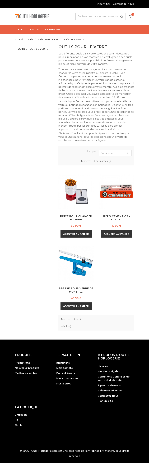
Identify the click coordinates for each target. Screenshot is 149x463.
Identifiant (63, 362)
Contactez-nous (123, 3)
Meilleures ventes (26, 373)
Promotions (22, 362)
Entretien (21, 414)
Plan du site (105, 400)
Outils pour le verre (33, 48)
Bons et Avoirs (65, 373)
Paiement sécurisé (110, 390)
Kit (16, 420)
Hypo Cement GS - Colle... (116, 218)
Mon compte (64, 368)
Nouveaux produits (27, 368)
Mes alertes (63, 383)
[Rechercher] (100, 16)
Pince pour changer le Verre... (76, 218)
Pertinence (115, 153)
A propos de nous (109, 385)
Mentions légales (109, 371)
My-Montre (107, 450)
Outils (18, 425)
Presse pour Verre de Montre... (76, 290)
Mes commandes (67, 378)
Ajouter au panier (76, 234)
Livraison (103, 366)
